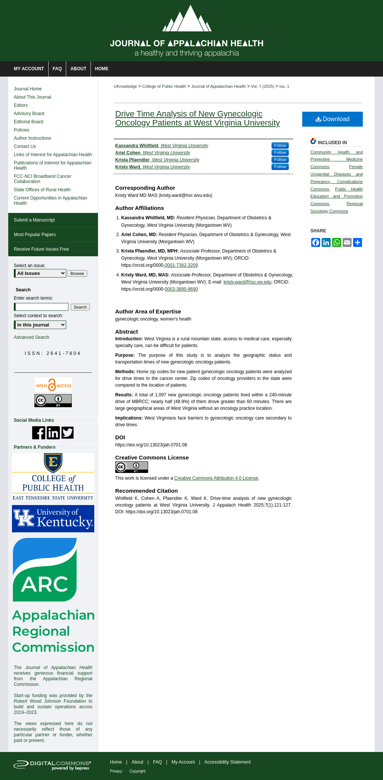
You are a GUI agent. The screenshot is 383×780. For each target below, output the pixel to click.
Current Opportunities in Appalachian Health (50, 200)
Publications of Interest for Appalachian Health (52, 165)
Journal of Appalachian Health (218, 86)
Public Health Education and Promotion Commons (336, 196)
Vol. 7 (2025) (262, 86)
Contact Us (25, 146)
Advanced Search (31, 337)
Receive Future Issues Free (41, 249)
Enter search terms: (33, 298)
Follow (280, 145)
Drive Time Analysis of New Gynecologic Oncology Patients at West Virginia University (197, 118)
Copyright (137, 771)
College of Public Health (164, 86)
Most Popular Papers (35, 234)
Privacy (116, 771)
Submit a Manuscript (34, 220)
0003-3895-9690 (181, 289)
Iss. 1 (284, 86)
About (137, 762)
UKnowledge (125, 86)
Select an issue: (30, 265)
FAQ (157, 762)
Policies (21, 130)
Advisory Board (29, 113)
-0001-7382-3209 (180, 265)
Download (333, 119)
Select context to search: (38, 315)
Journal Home (28, 89)
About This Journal (32, 97)
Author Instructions (32, 138)
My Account (183, 762)
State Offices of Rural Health (42, 189)
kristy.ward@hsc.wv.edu (248, 282)
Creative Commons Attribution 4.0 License (216, 478)
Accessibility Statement (228, 762)
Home (116, 762)
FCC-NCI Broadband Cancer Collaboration (42, 179)
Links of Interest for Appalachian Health (53, 154)
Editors (21, 105)
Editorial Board (28, 121)
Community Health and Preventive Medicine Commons (336, 159)
